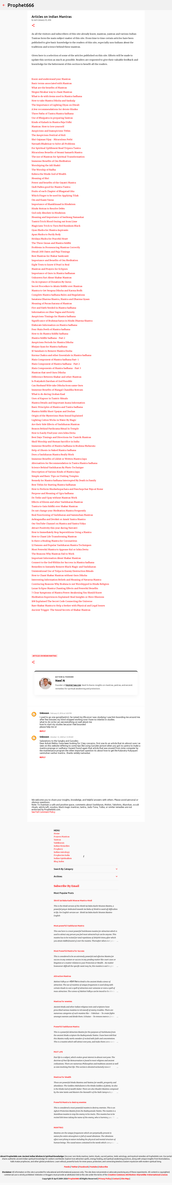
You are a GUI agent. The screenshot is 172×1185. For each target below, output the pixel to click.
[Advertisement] (86, 633)
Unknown (44, 713)
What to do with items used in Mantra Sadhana (57, 96)
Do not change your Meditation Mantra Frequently (59, 510)
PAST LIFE (58, 1052)
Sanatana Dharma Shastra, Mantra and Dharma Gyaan (60, 299)
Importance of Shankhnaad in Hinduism (53, 204)
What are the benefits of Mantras (49, 87)
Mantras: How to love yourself (48, 126)
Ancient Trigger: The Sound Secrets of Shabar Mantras (61, 610)
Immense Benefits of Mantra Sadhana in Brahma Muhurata (63, 446)
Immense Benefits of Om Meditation (51, 161)
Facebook (83, 1167)
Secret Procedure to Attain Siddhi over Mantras (57, 286)
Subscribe (103, 1167)
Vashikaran (59, 843)
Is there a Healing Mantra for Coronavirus (54, 540)
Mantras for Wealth (62, 1077)
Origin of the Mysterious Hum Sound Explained (57, 415)
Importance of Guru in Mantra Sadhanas (53, 273)
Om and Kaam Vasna (43, 200)
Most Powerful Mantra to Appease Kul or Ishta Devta (60, 549)
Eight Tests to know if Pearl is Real (50, 264)
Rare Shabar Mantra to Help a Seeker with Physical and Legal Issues (68, 605)
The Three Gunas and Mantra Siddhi (51, 243)
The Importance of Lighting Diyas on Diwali (55, 105)
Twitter (74, 1167)
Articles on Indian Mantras (45, 656)
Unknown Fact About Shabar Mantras (52, 277)
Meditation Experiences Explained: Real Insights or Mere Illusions (68, 597)
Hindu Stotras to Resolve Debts (48, 208)
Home (57, 833)
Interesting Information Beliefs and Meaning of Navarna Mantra (66, 579)
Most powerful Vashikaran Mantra (69, 926)
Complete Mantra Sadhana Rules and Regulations (58, 294)
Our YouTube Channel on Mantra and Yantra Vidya (59, 523)
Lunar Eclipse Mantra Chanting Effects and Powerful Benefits (65, 588)
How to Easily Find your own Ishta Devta (53, 433)
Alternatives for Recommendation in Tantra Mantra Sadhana (64, 463)
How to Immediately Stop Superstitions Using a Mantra (61, 532)
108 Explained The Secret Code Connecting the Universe (62, 601)
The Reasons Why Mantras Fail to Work (53, 553)
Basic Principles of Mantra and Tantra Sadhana (57, 407)
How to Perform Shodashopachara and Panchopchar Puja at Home (67, 489)
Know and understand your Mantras (51, 79)
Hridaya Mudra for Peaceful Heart (50, 238)
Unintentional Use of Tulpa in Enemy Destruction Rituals (63, 571)
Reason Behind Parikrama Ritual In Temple (55, 428)
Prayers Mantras (61, 836)
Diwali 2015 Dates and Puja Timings (51, 251)
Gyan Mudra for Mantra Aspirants (50, 230)
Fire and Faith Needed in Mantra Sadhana (54, 307)
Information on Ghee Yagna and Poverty (53, 312)
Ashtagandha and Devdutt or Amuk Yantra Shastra (58, 519)
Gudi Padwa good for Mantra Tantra (51, 187)
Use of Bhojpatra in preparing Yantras (52, 118)
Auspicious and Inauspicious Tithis (51, 130)
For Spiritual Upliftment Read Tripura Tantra (56, 148)
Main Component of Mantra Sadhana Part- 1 (55, 359)
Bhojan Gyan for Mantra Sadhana (49, 346)
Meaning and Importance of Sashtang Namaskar (58, 217)
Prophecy (58, 849)
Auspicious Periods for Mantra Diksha (52, 342)
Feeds (67, 1167)
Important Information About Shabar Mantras (56, 558)
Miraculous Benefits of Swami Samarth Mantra (57, 152)
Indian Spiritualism (63, 858)
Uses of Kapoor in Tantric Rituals (50, 398)
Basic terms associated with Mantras (52, 83)
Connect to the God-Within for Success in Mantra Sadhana (63, 562)
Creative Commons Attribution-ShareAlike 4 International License (138, 1175)
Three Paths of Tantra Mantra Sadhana (53, 113)
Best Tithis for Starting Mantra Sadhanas (54, 484)
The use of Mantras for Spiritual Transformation (58, 156)
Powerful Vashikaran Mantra (66, 1027)
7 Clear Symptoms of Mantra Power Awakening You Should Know (67, 592)
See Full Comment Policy (43, 812)
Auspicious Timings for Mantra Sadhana (54, 316)
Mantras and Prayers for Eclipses (50, 269)
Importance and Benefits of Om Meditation (55, 260)
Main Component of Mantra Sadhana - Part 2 (56, 364)
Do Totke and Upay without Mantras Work (54, 497)
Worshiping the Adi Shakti (46, 165)
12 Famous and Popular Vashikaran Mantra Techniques (61, 545)
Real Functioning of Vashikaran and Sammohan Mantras (62, 515)
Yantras (57, 840)
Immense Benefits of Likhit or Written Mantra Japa (59, 458)
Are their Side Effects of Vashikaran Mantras (56, 424)
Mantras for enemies (63, 1001)
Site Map (125, 1179)
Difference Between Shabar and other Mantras (56, 376)
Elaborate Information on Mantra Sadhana (54, 325)
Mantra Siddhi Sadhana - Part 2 (48, 338)
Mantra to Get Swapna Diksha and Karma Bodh (57, 290)
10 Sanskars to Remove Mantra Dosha (52, 351)
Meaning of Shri (40, 178)
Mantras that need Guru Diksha (49, 372)
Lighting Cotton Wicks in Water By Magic (54, 420)
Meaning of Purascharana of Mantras (52, 303)
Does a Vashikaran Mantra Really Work (53, 454)
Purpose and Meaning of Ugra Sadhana (53, 493)
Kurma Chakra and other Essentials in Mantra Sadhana (61, 355)
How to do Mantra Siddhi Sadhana (50, 333)
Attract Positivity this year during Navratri (54, 528)
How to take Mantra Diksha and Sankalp (53, 100)
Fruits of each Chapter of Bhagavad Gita (53, 191)
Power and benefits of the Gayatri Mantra (54, 182)
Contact (116, 1179)
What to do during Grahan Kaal (48, 394)
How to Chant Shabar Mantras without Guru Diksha (59, 575)
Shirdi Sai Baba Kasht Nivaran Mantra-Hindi (73, 900)
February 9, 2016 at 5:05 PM (60, 713)
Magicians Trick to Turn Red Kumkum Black (56, 225)
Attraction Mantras (62, 976)
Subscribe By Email (66, 886)
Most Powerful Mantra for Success (69, 951)
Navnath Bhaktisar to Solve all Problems (53, 143)
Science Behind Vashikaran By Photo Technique (58, 467)
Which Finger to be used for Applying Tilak (55, 195)
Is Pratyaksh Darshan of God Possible (52, 381)
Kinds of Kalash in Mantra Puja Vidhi (52, 122)
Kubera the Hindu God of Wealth (49, 174)
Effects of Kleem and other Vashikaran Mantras (57, 502)
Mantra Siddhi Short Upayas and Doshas (53, 411)
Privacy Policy (104, 1179)
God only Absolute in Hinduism (48, 212)
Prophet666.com (73, 685)
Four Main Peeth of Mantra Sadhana (51, 329)
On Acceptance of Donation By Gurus (51, 282)
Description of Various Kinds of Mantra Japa (56, 471)
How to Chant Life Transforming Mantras (54, 536)
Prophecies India (62, 855)
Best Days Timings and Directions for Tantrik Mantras (61, 437)
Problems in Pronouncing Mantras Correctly (56, 247)
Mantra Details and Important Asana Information (58, 402)
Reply (43, 731)
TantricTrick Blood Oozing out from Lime (54, 221)
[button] (33, 25)
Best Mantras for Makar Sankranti (50, 256)
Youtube (93, 1167)
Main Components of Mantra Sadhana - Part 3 (56, 368)
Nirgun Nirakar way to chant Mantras (52, 92)
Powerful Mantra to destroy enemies (70, 1102)
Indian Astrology (62, 852)
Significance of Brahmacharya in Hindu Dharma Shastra (62, 320)
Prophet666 (21, 5)
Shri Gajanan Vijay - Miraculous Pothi (52, 139)
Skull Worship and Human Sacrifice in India (55, 441)
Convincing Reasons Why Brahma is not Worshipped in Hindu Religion (70, 584)
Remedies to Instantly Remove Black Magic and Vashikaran (64, 566)
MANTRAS (58, 1127)
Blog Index (59, 861)
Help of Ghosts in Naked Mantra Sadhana (54, 450)
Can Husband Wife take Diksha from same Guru (57, 385)
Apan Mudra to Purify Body (46, 234)
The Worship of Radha (44, 169)
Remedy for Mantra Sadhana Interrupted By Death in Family (64, 480)
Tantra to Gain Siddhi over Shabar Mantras (55, 506)
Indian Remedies (61, 846)
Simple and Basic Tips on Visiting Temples (55, 476)
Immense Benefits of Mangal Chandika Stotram (57, 389)
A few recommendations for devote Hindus (55, 109)
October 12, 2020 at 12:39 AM (61, 737)
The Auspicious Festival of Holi (49, 135)
